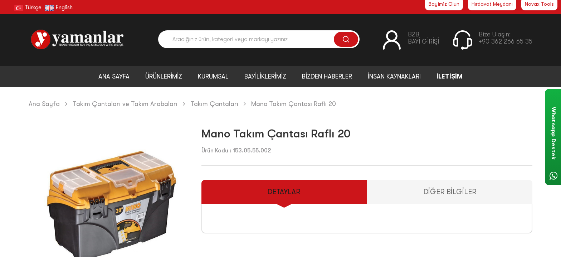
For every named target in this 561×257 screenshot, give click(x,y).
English (59, 7)
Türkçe (28, 7)
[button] (179, 210)
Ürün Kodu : (216, 150)
